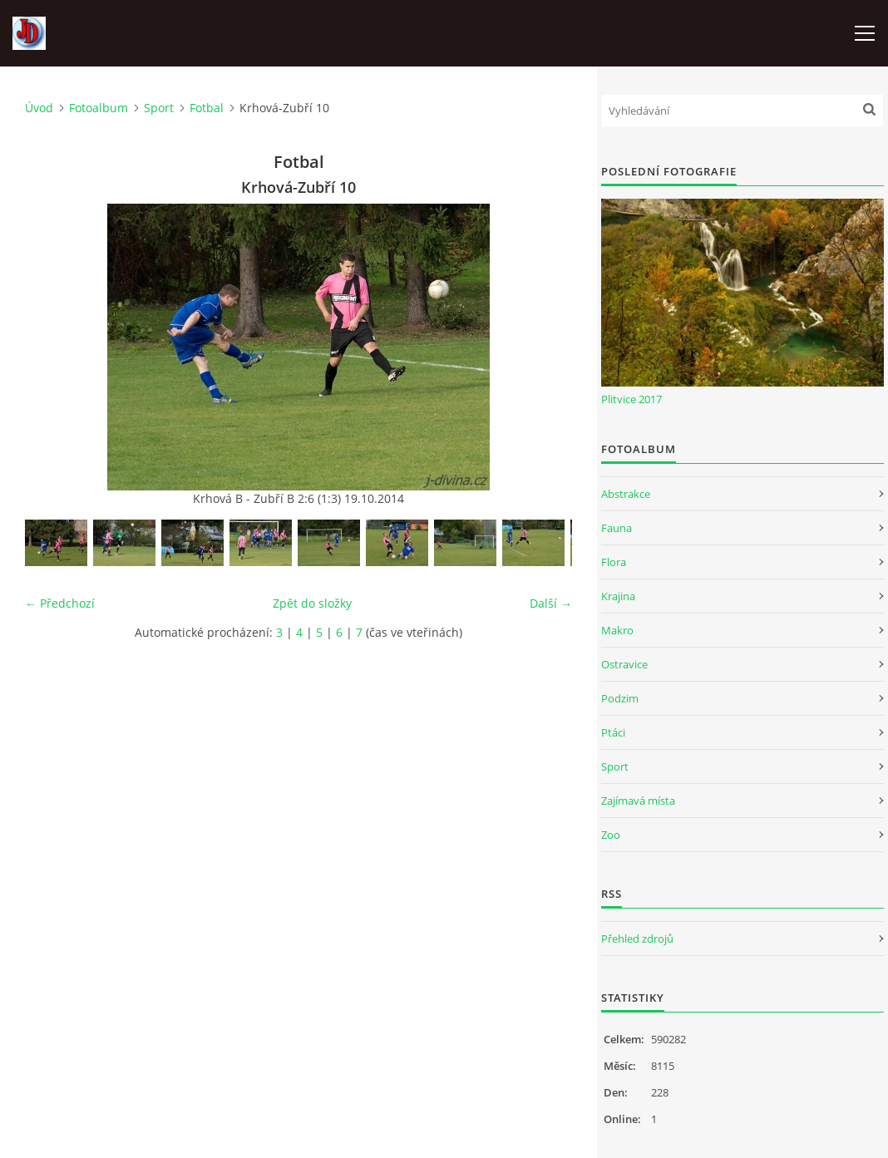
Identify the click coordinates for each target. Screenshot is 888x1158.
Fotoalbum (98, 108)
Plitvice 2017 (631, 399)
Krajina (618, 596)
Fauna (616, 527)
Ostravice (624, 664)
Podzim (620, 698)
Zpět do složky (312, 603)
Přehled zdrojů (637, 938)
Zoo (610, 834)
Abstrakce (625, 493)
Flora (613, 561)
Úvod (39, 108)
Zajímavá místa (638, 800)
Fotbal (207, 108)
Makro (617, 630)
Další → (551, 603)
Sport (159, 108)
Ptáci (613, 732)
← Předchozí (60, 603)
